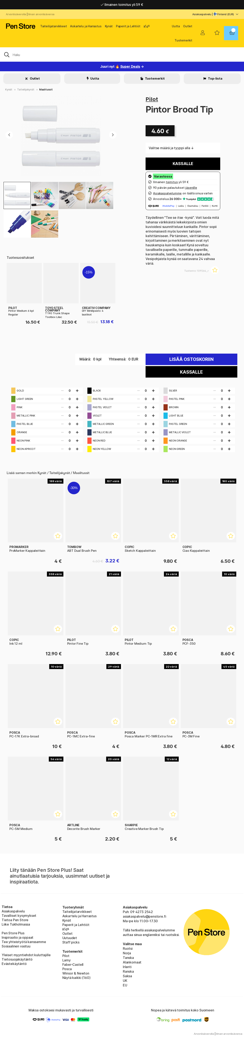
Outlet (187, 26)
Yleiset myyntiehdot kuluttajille (26, 955)
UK (125, 980)
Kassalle (183, 163)
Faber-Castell (73, 964)
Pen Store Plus (13, 933)
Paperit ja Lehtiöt (128, 26)
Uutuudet (69, 938)
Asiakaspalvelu (201, 14)
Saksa (127, 976)
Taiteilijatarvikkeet (53, 26)
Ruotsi (128, 948)
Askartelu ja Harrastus (85, 26)
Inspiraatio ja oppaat (17, 937)
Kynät (109, 26)
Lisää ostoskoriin (191, 359)
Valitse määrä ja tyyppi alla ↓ (171, 148)
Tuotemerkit (183, 40)
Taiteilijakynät (25, 89)
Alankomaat (132, 962)
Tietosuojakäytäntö (17, 959)
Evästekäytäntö (14, 964)
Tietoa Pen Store (15, 920)
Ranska (128, 971)
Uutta (176, 26)
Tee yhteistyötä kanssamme (24, 942)
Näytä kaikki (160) (76, 978)
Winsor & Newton (75, 973)
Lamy (66, 960)
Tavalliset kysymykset (19, 915)
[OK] (122, 54)
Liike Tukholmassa (16, 924)
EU (125, 985)
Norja (127, 953)
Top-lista (214, 78)
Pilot (152, 99)
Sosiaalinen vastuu (16, 946)
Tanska (128, 958)
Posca (67, 969)
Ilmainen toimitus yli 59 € (122, 5)
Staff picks (70, 942)
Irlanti (127, 967)
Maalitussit (46, 89)
